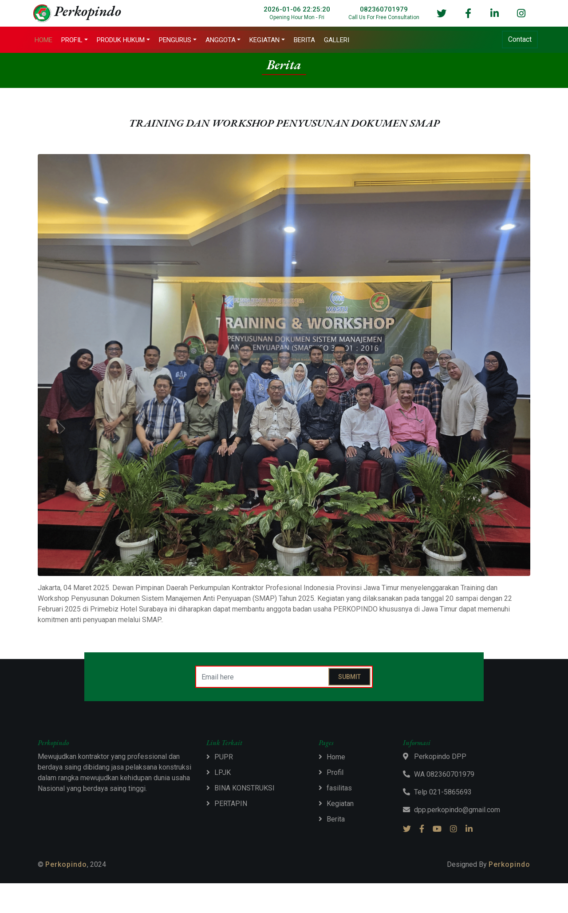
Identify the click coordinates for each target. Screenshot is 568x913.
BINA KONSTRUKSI (244, 789)
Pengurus (178, 40)
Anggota (223, 40)
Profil (75, 40)
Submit (349, 677)
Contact (517, 40)
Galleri (339, 40)
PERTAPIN (230, 804)
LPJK (222, 773)
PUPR (223, 758)
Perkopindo (66, 865)
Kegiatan (267, 40)
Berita (307, 40)
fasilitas (339, 789)
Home (46, 40)
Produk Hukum (124, 40)
